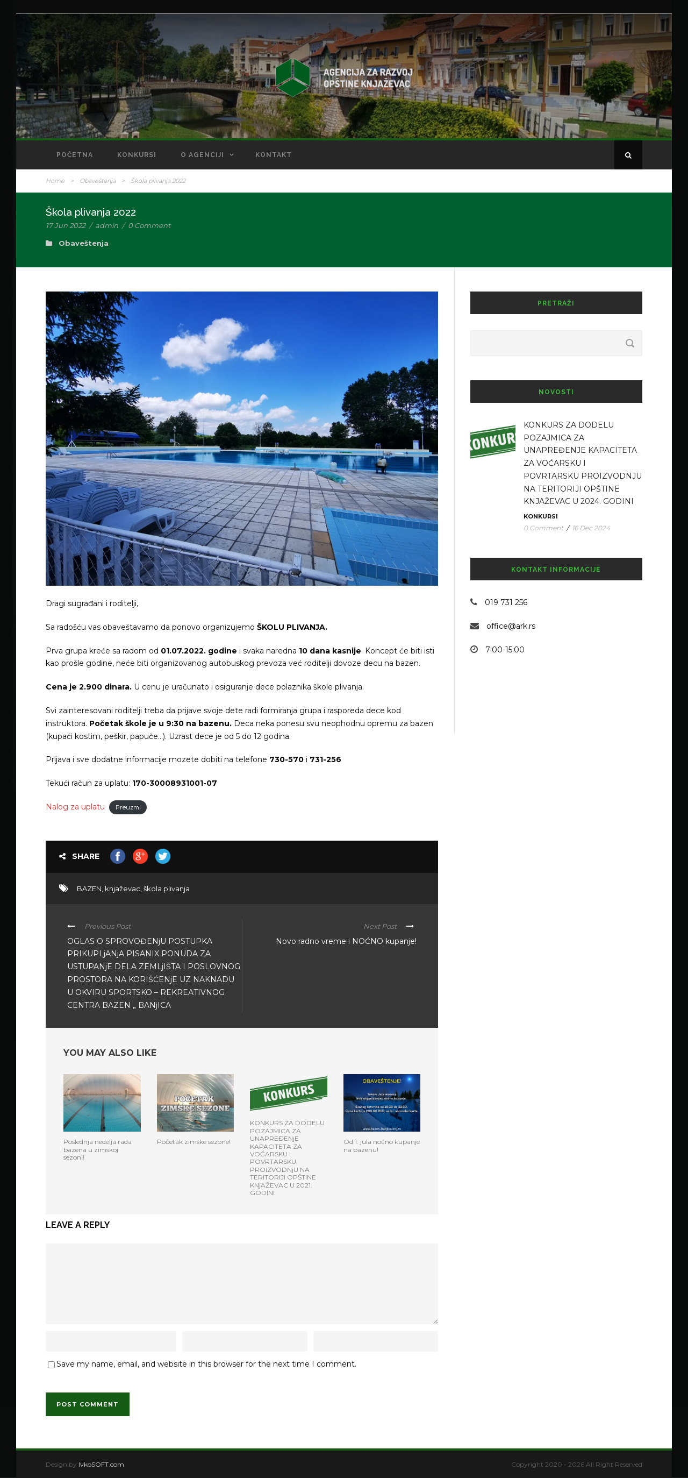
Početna (74, 155)
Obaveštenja (98, 180)
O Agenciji (202, 155)
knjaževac (122, 888)
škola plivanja (167, 888)
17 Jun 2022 (65, 225)
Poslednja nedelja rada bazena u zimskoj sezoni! (97, 1149)
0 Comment (149, 225)
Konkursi (136, 155)
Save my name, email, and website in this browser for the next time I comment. (206, 1364)
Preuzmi (128, 807)
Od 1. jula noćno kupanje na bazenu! (381, 1145)
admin (106, 225)
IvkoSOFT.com (101, 1464)
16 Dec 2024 (591, 528)
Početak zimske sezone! (194, 1142)
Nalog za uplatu (75, 807)
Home (55, 180)
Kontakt (273, 155)
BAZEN (89, 888)
